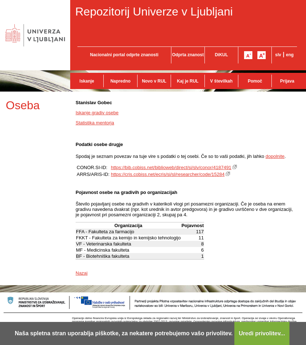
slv (278, 54)
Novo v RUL (154, 81)
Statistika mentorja (95, 122)
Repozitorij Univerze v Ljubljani (154, 11)
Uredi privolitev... (262, 333)
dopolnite (275, 156)
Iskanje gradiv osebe (97, 112)
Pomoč (255, 81)
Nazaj (81, 273)
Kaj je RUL (187, 81)
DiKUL (221, 54)
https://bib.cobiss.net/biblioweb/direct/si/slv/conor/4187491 (171, 167)
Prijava (287, 81)
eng (289, 54)
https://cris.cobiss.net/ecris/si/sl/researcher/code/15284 (168, 174)
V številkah (221, 81)
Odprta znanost (188, 54)
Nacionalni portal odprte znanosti (124, 54)
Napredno (121, 81)
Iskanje (87, 81)
